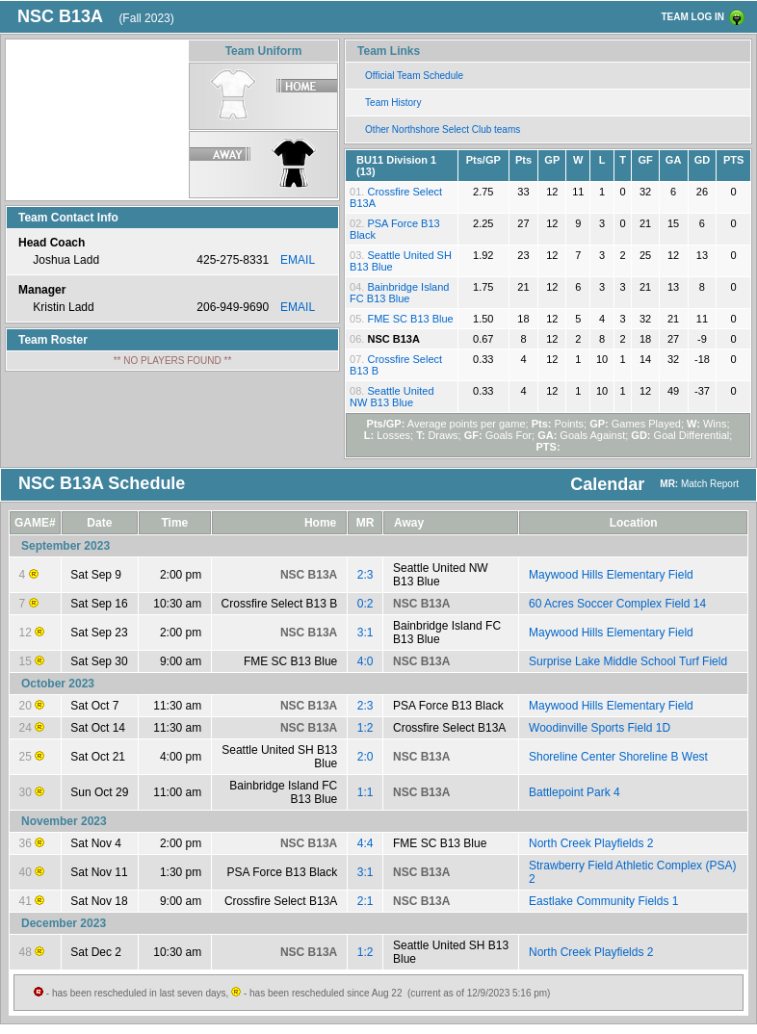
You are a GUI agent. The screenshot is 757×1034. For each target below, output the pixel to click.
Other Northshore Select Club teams (442, 129)
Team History (393, 102)
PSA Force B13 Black (448, 705)
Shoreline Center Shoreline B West (618, 756)
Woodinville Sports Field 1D (599, 728)
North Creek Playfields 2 (591, 843)
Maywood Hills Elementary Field (611, 575)
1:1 (365, 792)
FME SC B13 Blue (410, 318)
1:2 (365, 728)
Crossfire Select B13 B (280, 603)
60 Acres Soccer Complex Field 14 (617, 603)
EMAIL (297, 260)
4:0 (365, 661)
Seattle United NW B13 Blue (391, 396)
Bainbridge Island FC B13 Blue (399, 292)
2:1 (365, 901)
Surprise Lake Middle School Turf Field (628, 661)
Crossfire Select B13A (449, 728)
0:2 (365, 603)
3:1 (365, 632)
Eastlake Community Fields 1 (603, 901)
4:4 (365, 843)
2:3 (365, 575)
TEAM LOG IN (692, 17)
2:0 (365, 756)
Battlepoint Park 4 (574, 792)
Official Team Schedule (414, 75)
